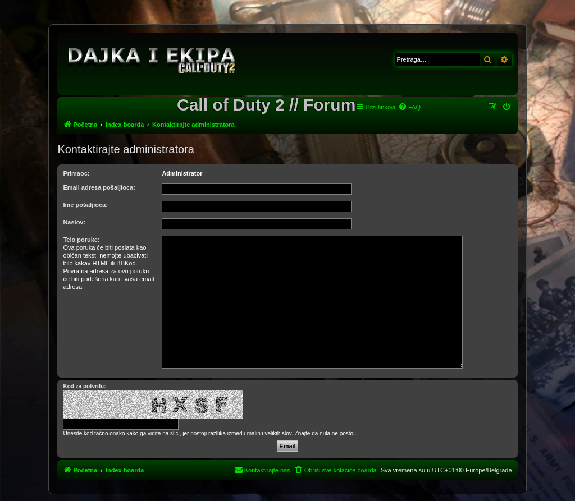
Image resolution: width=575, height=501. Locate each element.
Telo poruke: (81, 239)
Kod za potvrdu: (84, 386)
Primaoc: (76, 173)
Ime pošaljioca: (85, 204)
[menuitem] (409, 107)
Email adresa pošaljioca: (99, 187)
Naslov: (74, 222)
